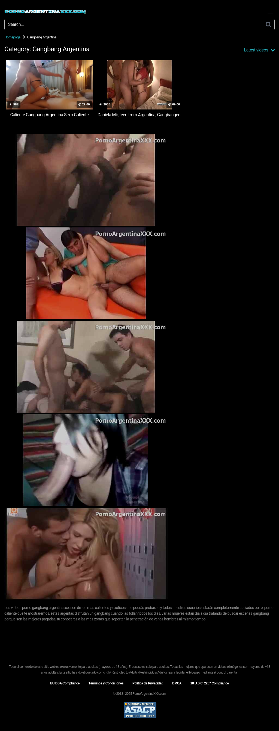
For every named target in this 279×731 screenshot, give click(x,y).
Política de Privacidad (147, 683)
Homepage (12, 37)
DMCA (176, 683)
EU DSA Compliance (65, 683)
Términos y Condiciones (106, 683)
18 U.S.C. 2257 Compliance (209, 683)
